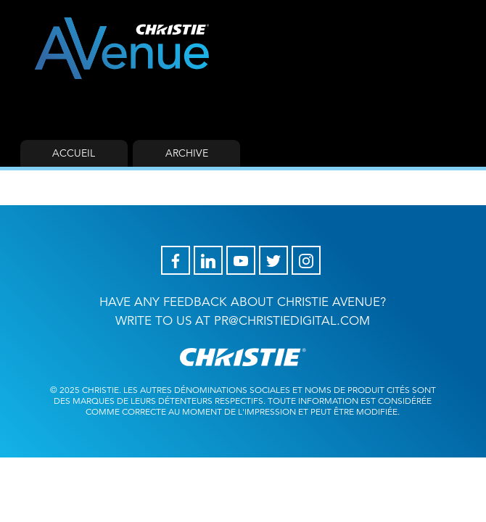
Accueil (73, 153)
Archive (186, 153)
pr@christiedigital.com (292, 320)
